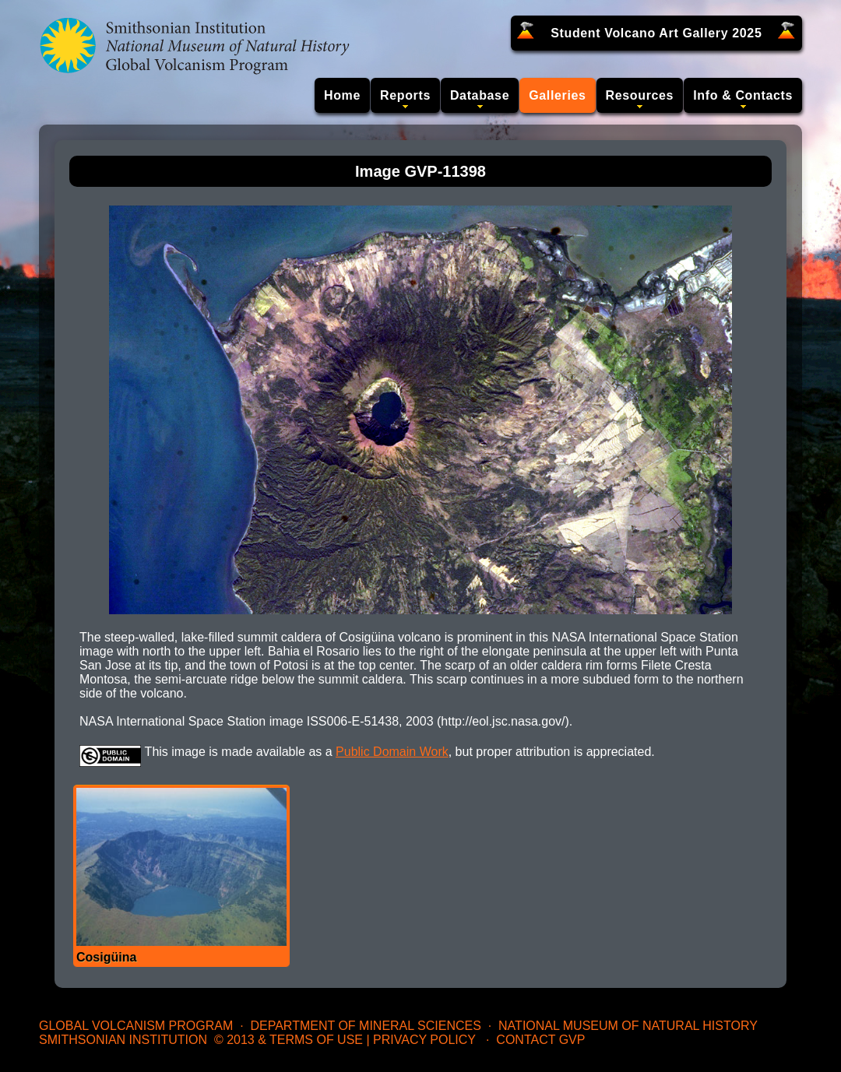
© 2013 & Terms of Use (288, 1039)
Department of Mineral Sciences (365, 1025)
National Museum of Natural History (628, 1025)
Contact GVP (540, 1039)
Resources (640, 95)
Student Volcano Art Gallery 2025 (656, 33)
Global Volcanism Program (136, 1025)
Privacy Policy (424, 1039)
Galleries (557, 95)
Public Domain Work (392, 751)
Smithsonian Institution (123, 1039)
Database (479, 95)
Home (342, 95)
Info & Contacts (743, 95)
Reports (405, 95)
